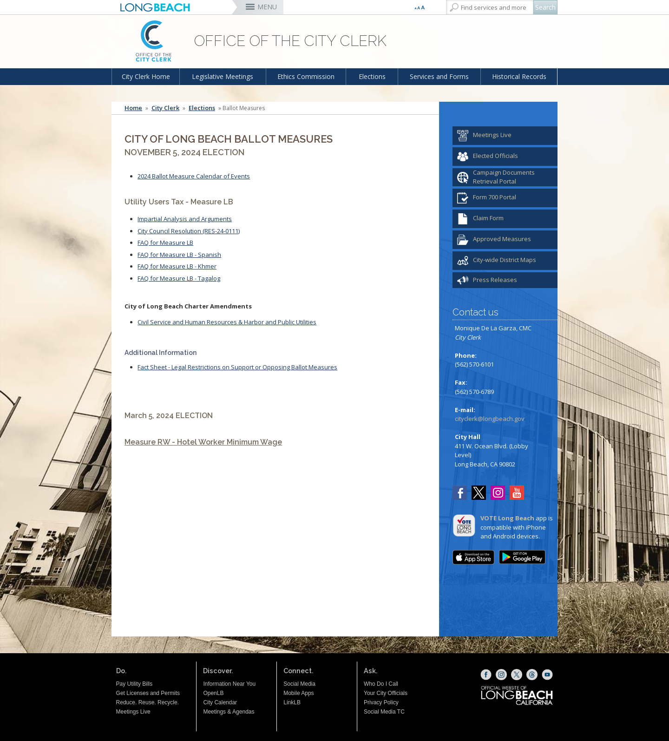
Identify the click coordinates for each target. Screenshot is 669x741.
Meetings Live (133, 711)
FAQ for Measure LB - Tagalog (179, 278)
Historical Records (519, 76)
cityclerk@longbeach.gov (490, 418)
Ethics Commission (305, 76)
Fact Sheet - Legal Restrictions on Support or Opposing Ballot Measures (237, 367)
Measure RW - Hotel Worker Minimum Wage (203, 442)
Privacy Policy (381, 702)
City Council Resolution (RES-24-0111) (189, 231)
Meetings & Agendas (228, 711)
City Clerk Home (146, 76)
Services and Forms (439, 76)
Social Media (299, 684)
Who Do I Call (381, 684)
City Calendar (220, 702)
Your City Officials (385, 693)
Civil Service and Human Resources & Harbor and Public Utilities (227, 322)
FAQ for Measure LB (165, 242)
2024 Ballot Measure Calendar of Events (194, 176)
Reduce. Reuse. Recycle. (147, 702)
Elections (372, 76)
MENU (267, 6)
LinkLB (292, 702)
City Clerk (165, 108)
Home (133, 108)
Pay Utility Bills (134, 684)
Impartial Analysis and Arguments (185, 219)
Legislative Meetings (222, 76)
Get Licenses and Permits (148, 693)
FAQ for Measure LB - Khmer (177, 266)
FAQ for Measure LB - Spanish (179, 254)
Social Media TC (384, 711)
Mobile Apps (298, 693)
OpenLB (213, 693)
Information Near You (229, 684)
